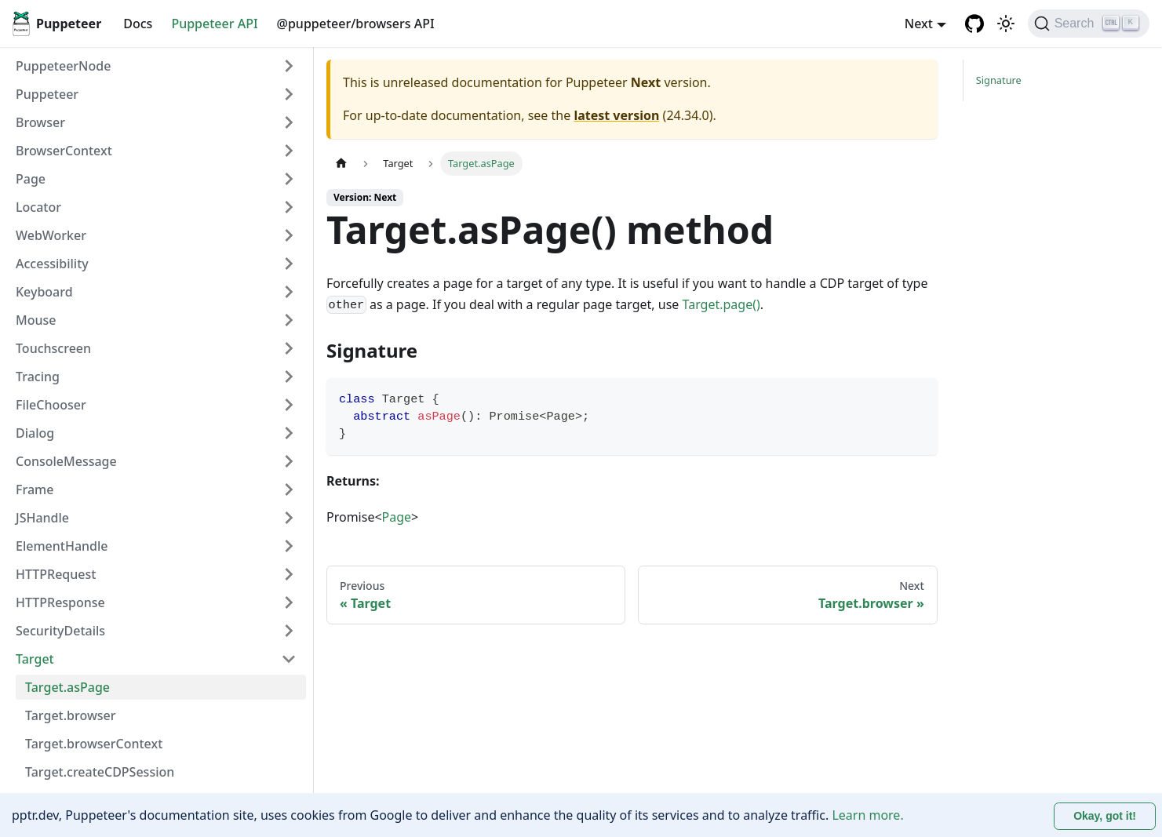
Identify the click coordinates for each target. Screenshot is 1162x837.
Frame (34, 489)
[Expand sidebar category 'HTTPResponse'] (288, 602)
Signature (999, 80)
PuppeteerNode (63, 66)
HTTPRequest (56, 574)
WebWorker (51, 235)
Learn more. (867, 815)
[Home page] (341, 163)
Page (31, 178)
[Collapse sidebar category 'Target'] (288, 658)
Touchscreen (53, 348)
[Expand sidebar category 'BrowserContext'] (288, 150)
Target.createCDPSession (99, 772)
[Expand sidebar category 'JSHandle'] (288, 517)
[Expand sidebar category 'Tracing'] (288, 376)
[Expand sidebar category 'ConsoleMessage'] (288, 461)
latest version (616, 115)
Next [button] (919, 23)
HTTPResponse (60, 602)
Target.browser (70, 715)
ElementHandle (62, 546)
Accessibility (52, 263)
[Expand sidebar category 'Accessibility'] (288, 263)
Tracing (38, 376)
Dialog (35, 433)
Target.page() (721, 304)
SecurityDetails (60, 630)
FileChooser (51, 404)
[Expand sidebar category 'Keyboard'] (288, 291)
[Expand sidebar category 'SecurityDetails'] (288, 630)
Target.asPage (67, 687)
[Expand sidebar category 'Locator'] (288, 207)
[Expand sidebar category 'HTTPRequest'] (288, 574)
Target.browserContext (93, 743)
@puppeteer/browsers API (356, 23)
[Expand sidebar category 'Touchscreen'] (288, 348)
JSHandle (42, 517)
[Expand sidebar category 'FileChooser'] (288, 404)
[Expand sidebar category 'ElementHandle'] (288, 546)
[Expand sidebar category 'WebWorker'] (288, 235)
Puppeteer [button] (47, 94)
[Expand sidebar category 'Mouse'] (288, 320)
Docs (137, 23)
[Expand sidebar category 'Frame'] (288, 489)
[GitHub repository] (974, 23)
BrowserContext (64, 150)
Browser (40, 122)
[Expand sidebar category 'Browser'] (288, 122)
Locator (38, 207)
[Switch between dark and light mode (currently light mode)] (1005, 23)
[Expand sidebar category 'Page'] (288, 178)
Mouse (36, 320)
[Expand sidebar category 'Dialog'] (288, 433)
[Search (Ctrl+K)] (1088, 23)
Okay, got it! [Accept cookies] (1104, 816)
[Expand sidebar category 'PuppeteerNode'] (288, 65)
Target (35, 659)
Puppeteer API (214, 23)
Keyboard (44, 291)
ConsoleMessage (66, 461)
